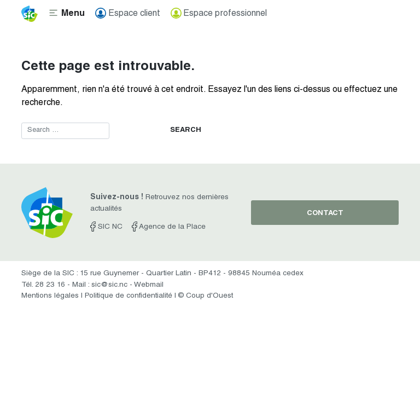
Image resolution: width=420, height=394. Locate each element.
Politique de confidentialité (128, 296)
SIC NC (106, 227)
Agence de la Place (169, 227)
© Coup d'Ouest (205, 296)
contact (325, 213)
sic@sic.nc (109, 285)
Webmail (149, 285)
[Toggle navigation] (66, 13)
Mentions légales (50, 296)
